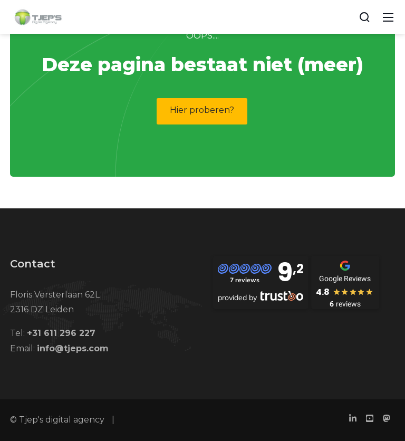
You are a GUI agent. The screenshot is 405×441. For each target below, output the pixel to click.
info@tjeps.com (73, 348)
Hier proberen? (202, 110)
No (252, 67)
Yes (301, 68)
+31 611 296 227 (61, 333)
